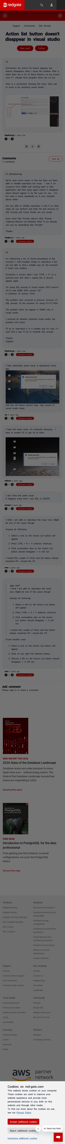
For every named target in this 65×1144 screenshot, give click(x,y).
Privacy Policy (24, 1112)
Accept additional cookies (23, 1122)
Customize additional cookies (22, 1138)
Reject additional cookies (23, 1130)
